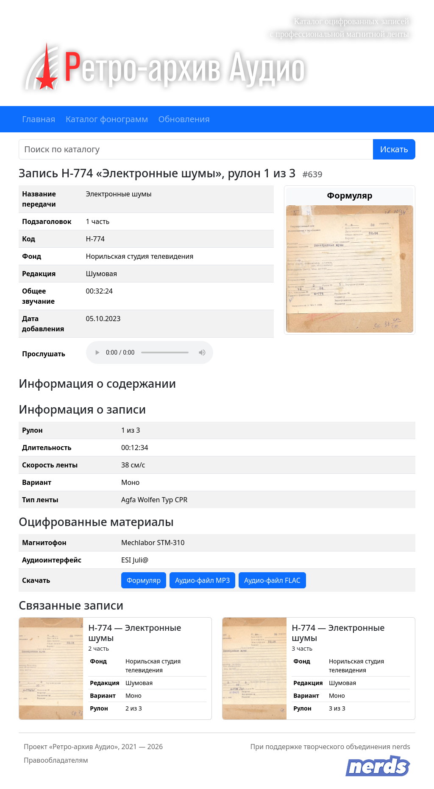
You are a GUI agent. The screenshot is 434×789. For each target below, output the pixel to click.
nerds (401, 746)
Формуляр (144, 580)
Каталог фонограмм (107, 119)
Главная (39, 119)
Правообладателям (56, 760)
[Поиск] (196, 149)
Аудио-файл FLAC (272, 580)
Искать (394, 149)
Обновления (184, 119)
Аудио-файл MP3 (202, 580)
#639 (312, 174)
